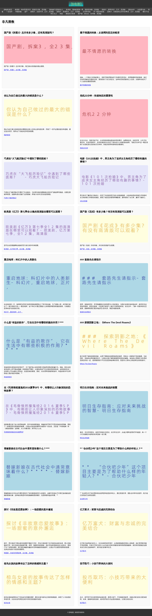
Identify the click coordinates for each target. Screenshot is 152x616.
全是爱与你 (141, 9)
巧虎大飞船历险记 (10, 198)
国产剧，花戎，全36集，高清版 (91, 249)
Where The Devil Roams (88, 364)
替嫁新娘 (7, 499)
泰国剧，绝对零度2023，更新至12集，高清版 (30, 9)
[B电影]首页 (8, 9)
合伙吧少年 (84, 499)
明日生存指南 (84, 438)
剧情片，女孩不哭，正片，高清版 (42, 11)
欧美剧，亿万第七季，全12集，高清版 (17, 249)
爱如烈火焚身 (70, 13)
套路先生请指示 (85, 312)
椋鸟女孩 (7, 603)
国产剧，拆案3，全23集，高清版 (15, 70)
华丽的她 (18, 11)
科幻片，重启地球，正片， (13, 312)
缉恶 (61, 13)
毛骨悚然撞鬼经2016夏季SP (13, 432)
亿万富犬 (83, 551)
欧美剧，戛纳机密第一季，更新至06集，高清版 (82, 9)
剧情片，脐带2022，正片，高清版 (113, 9)
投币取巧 (83, 603)
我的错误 (7, 135)
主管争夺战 (87, 11)
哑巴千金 (146, 11)
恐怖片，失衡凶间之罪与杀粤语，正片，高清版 (123, 11)
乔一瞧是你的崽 (98, 11)
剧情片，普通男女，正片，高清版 (68, 11)
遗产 (26, 11)
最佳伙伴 (131, 9)
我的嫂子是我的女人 (56, 9)
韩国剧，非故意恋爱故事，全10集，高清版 (19, 553)
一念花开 (9, 11)
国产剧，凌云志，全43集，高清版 (89, 13)
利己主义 (54, 13)
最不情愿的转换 (85, 85)
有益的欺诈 (8, 377)
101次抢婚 (83, 201)
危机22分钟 (84, 148)
